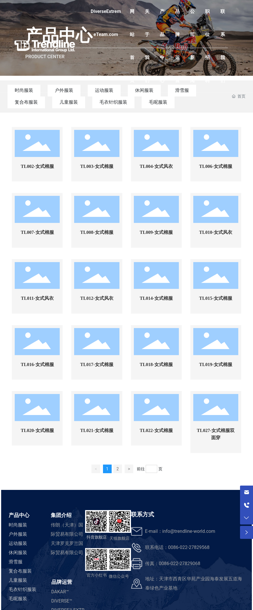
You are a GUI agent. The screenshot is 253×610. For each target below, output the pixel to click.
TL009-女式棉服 (156, 232)
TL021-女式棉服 (96, 430)
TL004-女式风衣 (156, 166)
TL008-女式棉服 (96, 232)
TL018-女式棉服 (156, 364)
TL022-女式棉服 (156, 430)
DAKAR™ (60, 591)
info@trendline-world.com (188, 531)
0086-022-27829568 (189, 547)
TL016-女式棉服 (37, 364)
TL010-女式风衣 (215, 232)
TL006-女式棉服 (215, 166)
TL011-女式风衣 (37, 298)
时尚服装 (18, 525)
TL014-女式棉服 (156, 298)
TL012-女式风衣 (96, 298)
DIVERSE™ (61, 601)
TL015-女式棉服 (215, 298)
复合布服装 (26, 102)
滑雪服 (16, 561)
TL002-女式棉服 (37, 166)
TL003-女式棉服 (96, 166)
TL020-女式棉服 (37, 430)
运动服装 (18, 543)
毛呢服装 (158, 102)
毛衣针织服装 (113, 102)
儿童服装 (68, 102)
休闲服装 (18, 552)
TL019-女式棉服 (215, 364)
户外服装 (18, 534)
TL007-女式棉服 (37, 232)
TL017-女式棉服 (96, 364)
